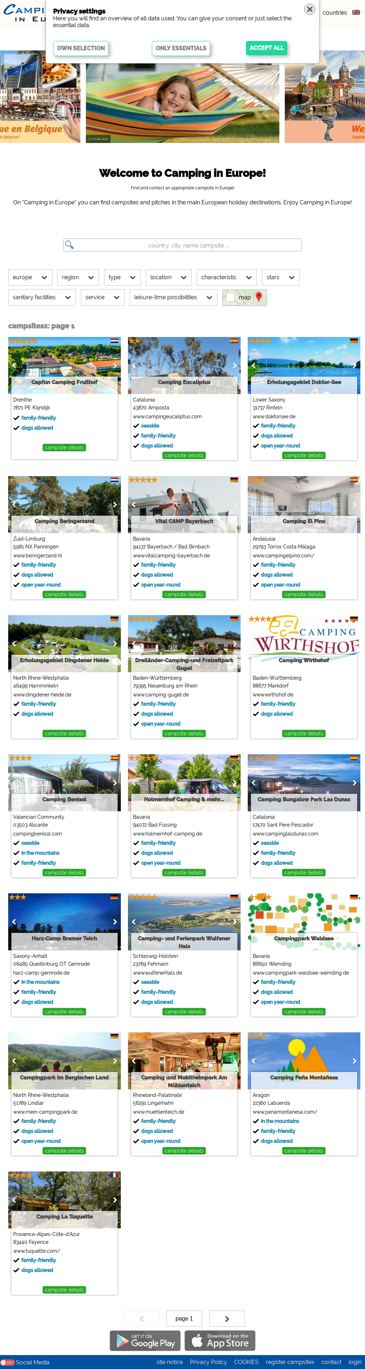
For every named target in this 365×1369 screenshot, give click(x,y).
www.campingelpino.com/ (283, 555)
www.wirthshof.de (273, 695)
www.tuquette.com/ (36, 1251)
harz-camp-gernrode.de (41, 973)
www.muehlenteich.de (158, 1112)
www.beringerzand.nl (37, 555)
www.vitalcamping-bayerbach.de (171, 555)
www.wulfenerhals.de (157, 973)
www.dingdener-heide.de (42, 695)
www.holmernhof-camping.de (167, 834)
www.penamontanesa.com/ (285, 1112)
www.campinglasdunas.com (285, 834)
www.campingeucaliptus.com (167, 416)
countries (335, 12)
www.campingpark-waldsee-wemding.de (301, 973)
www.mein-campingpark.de (45, 1112)
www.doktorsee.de (274, 416)
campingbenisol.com (37, 834)
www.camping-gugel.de (161, 695)
